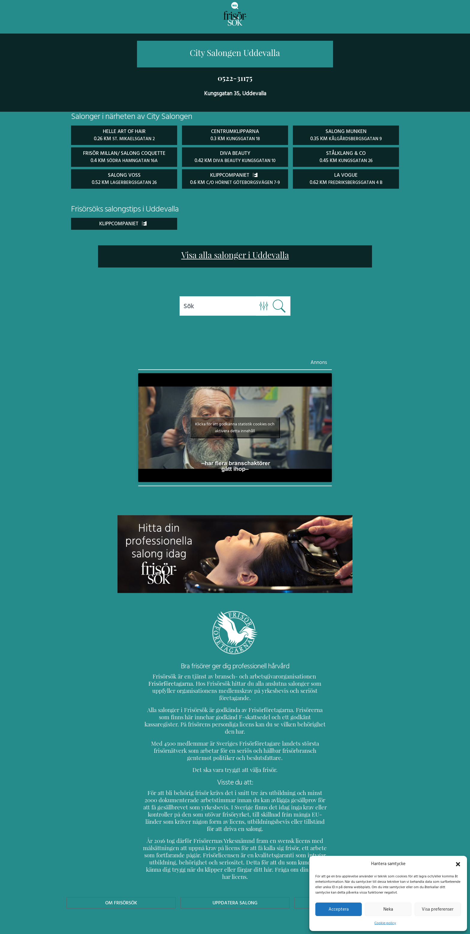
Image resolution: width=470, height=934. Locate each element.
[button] (458, 864)
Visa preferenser (438, 909)
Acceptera (339, 909)
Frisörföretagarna (164, 682)
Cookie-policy (385, 923)
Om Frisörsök (121, 873)
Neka (388, 909)
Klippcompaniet (122, 222)
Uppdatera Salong (235, 873)
